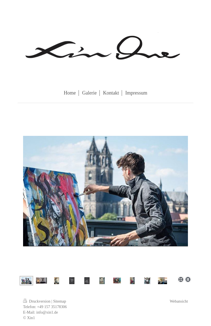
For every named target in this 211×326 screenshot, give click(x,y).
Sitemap (59, 301)
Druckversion (37, 301)
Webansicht (179, 301)
